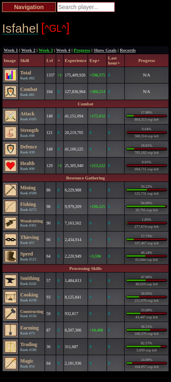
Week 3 (46, 50)
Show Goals (105, 50)
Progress (82, 50)
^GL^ (55, 27)
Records (128, 50)
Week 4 (63, 50)
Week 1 (11, 50)
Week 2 (28, 50)
